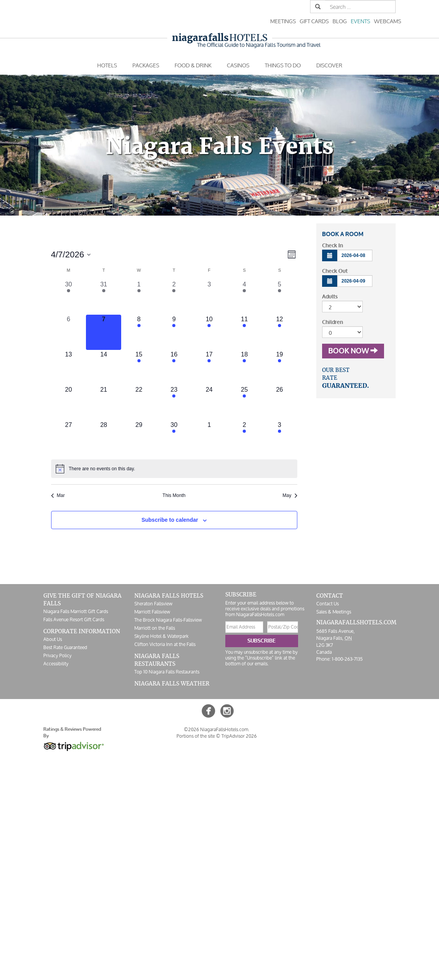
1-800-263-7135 (347, 659)
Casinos (238, 65)
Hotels (220, 38)
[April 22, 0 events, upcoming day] (138, 402)
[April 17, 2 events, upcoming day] (209, 367)
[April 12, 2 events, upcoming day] (279, 332)
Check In (332, 245)
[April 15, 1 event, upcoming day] (138, 367)
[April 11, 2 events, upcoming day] (244, 332)
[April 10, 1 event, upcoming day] (209, 332)
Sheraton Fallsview (153, 603)
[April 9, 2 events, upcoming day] (174, 332)
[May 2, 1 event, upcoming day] (244, 438)
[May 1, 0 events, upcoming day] (209, 438)
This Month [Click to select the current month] (174, 495)
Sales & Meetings (333, 612)
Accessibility (56, 663)
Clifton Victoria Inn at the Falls (164, 644)
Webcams (387, 21)
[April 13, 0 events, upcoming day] (68, 367)
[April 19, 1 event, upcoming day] (279, 367)
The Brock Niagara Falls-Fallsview (168, 620)
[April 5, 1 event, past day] (279, 297)
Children (332, 322)
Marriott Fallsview (152, 612)
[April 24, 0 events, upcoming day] (209, 402)
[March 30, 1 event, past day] (68, 297)
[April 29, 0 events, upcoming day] (138, 438)
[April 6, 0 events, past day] (68, 332)
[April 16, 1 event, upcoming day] (174, 367)
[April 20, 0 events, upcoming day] (68, 402)
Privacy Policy (57, 655)
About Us (52, 639)
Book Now (353, 351)
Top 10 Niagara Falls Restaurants (166, 672)
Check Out (335, 271)
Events (360, 21)
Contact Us (327, 603)
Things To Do (283, 65)
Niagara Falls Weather (171, 683)
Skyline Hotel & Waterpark (161, 636)
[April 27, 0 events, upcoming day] (68, 438)
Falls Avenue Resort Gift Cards (73, 619)
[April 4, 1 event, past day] (244, 297)
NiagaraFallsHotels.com (356, 622)
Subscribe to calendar (169, 520)
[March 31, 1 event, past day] (103, 297)
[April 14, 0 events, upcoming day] (103, 367)
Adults (330, 296)
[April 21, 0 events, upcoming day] (103, 402)
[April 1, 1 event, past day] (138, 297)
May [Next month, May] (290, 495)
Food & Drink (193, 65)
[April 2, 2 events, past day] (174, 297)
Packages (145, 65)
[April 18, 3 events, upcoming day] (244, 367)
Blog (340, 21)
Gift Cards (314, 21)
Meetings (283, 21)
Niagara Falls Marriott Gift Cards (75, 611)
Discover (329, 65)
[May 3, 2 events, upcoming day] (279, 438)
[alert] (174, 468)
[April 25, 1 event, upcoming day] (244, 402)
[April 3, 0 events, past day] (209, 297)
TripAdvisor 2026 (239, 736)
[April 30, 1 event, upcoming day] (174, 438)
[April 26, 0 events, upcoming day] (279, 402)
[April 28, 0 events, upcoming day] (103, 438)
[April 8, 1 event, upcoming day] (138, 332)
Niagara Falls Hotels (168, 595)
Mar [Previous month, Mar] (58, 495)
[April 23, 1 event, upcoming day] (174, 402)
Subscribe (261, 640)
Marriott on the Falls (154, 628)
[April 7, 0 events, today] (103, 332)
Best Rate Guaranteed (65, 647)
